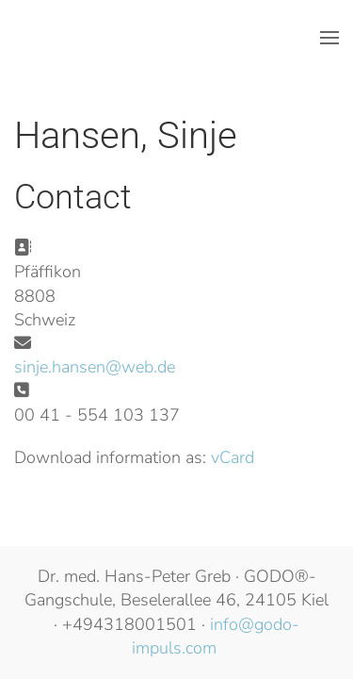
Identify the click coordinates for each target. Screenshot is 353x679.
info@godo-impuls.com (215, 636)
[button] (329, 37)
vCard (232, 457)
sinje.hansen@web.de (94, 367)
